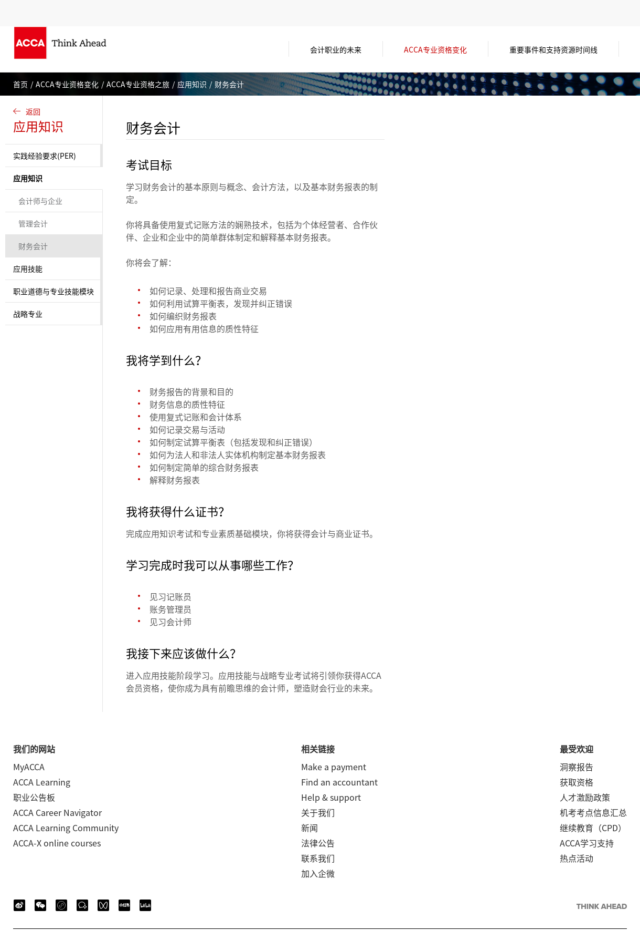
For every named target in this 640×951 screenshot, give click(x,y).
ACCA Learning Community (66, 827)
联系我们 (318, 858)
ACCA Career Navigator (57, 812)
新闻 (309, 827)
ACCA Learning (41, 782)
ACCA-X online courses (57, 842)
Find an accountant (339, 782)
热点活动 (576, 858)
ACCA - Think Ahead (76, 49)
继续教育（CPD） (593, 827)
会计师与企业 (40, 200)
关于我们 (318, 812)
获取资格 (576, 782)
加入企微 (318, 873)
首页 (20, 84)
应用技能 (27, 268)
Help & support (331, 797)
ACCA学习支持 (587, 842)
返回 (55, 121)
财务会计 (33, 246)
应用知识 (192, 84)
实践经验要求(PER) (44, 155)
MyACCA (29, 766)
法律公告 (318, 842)
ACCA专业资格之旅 (137, 84)
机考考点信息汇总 (593, 812)
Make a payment (333, 766)
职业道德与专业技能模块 (53, 291)
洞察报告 (576, 766)
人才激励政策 (585, 797)
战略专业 (27, 313)
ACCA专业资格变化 (67, 84)
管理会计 (33, 223)
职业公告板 (34, 797)
